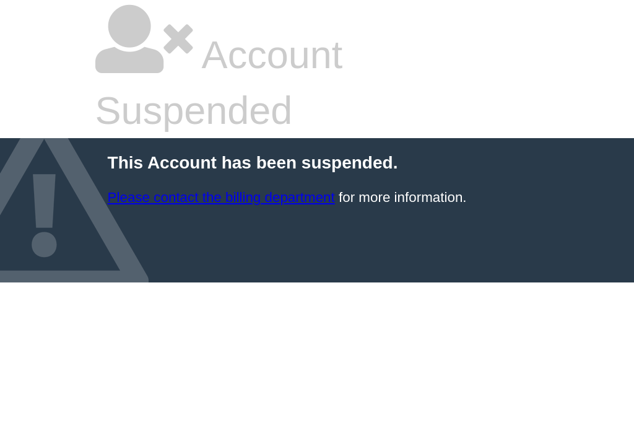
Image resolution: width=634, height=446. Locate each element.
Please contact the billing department (221, 197)
